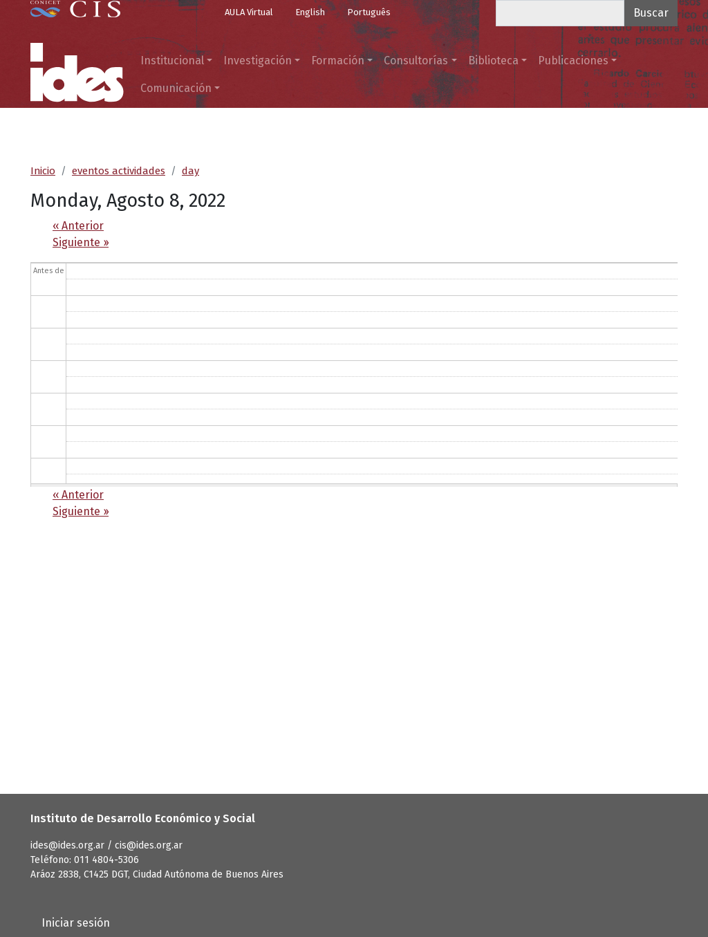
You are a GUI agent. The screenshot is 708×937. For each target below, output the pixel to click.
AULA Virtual (249, 12)
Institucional (172, 60)
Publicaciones (573, 60)
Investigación (257, 60)
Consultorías (416, 60)
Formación (337, 60)
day (190, 171)
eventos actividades (118, 171)
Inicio (42, 171)
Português (369, 12)
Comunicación (176, 88)
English (310, 12)
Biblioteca (493, 60)
